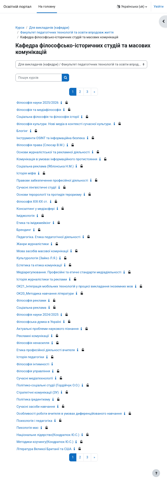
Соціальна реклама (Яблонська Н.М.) (45, 166)
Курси (19, 28)
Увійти (159, 6)
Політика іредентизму (33, 399)
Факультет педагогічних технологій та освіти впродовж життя (67, 32)
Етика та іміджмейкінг (34, 223)
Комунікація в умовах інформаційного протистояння (57, 159)
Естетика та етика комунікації (39, 265)
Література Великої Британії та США (44, 449)
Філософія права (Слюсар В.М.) (41, 145)
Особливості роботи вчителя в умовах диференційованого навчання (69, 414)
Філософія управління (33, 371)
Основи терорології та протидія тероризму (49, 195)
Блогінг (22, 131)
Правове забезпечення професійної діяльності (52, 180)
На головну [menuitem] (46, 6)
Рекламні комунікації (33, 336)
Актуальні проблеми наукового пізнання (47, 329)
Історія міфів (26, 173)
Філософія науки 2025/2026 (37, 103)
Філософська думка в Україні (39, 322)
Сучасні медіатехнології (35, 378)
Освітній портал (17, 6)
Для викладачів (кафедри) (49, 28)
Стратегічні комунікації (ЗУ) (38, 392)
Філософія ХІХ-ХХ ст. (32, 202)
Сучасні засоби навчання (36, 407)
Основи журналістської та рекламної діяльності (53, 152)
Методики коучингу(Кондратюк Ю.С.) (45, 442)
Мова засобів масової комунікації (42, 251)
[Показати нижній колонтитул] (156, 473)
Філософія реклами (31, 300)
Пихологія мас (27, 428)
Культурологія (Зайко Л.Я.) (37, 258)
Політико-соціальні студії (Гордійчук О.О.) (48, 385)
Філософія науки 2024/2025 (37, 315)
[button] (132, 6)
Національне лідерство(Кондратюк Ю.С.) (48, 435)
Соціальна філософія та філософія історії (48, 117)
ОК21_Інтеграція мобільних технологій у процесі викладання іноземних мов (75, 286)
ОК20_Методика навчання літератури (45, 293)
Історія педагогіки (30, 357)
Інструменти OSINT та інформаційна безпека (51, 138)
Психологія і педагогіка (34, 421)
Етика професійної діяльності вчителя (46, 350)
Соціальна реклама (31, 308)
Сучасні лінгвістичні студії (36, 187)
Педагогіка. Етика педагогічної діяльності (48, 237)
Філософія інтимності (33, 364)
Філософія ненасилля (33, 343)
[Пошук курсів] (38, 78)
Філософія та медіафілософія (39, 110)
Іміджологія (26, 216)
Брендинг (24, 230)
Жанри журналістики (33, 244)
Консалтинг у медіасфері (36, 209)
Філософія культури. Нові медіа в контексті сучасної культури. (64, 124)
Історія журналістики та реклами (42, 279)
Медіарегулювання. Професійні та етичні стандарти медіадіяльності (69, 272)
